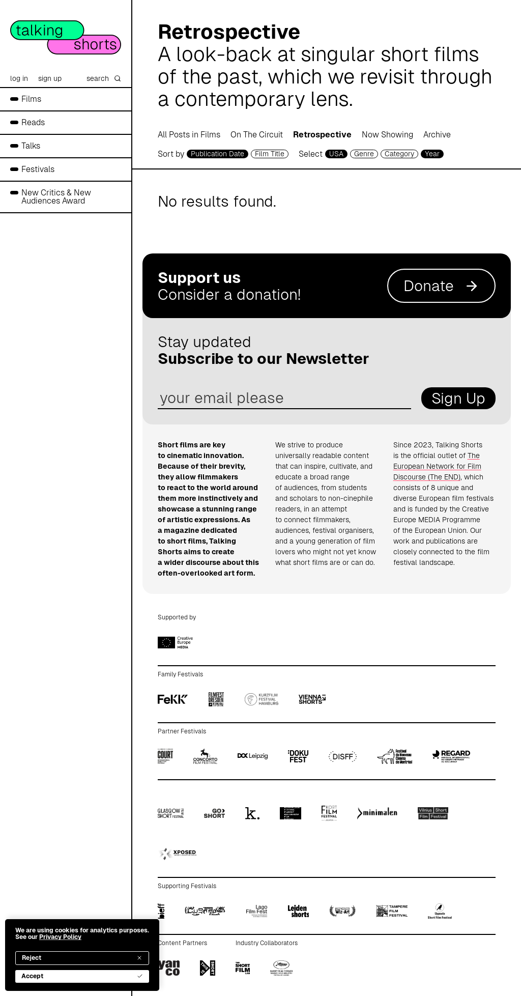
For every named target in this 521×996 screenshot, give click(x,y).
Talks (30, 146)
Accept (82, 976)
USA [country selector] (336, 154)
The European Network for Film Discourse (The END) (437, 466)
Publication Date (217, 154)
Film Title (269, 154)
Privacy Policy (60, 937)
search (103, 78)
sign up (50, 78)
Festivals (37, 169)
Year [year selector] (432, 154)
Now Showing (387, 134)
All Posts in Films (189, 134)
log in (19, 78)
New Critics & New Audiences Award (56, 197)
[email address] (284, 398)
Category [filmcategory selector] (399, 154)
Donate (441, 286)
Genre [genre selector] (364, 154)
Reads (33, 122)
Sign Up (458, 398)
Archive (437, 134)
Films (31, 99)
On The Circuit (256, 134)
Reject (82, 957)
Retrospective (322, 134)
